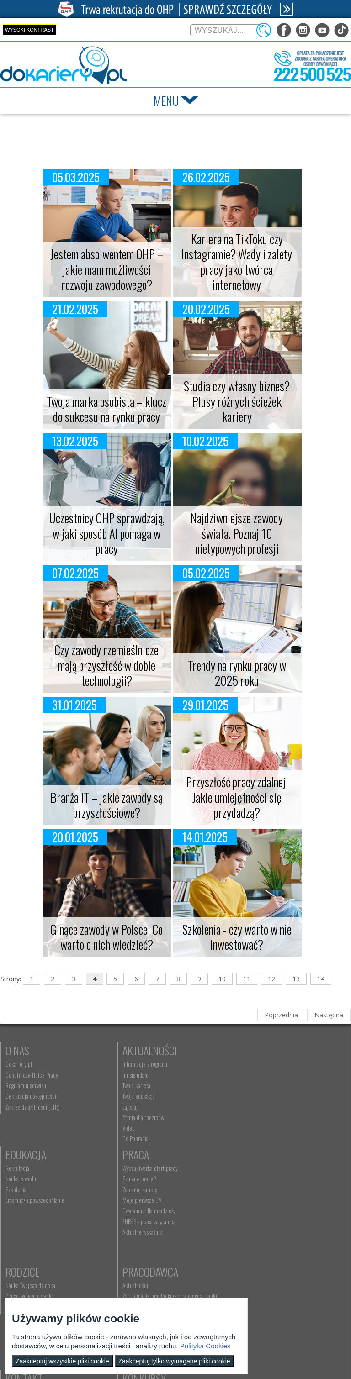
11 (246, 978)
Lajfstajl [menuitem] (126, 1106)
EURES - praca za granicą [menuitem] (31, 1234)
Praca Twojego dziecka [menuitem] (142, 1192)
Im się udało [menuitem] (131, 1074)
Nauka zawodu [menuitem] (245, 1074)
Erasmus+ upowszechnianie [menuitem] (259, 1095)
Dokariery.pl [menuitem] (18, 1063)
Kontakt (136, 1274)
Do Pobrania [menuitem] (131, 1138)
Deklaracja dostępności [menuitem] (30, 1095)
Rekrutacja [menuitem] (242, 1063)
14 (320, 978)
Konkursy (252, 1274)
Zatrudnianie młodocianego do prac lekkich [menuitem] (277, 1226)
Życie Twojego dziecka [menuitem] (142, 1202)
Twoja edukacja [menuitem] (134, 1095)
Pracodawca (258, 1167)
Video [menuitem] (124, 1127)
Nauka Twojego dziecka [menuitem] (143, 1181)
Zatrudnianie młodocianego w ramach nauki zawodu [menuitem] (277, 1195)
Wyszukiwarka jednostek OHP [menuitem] (150, 1287)
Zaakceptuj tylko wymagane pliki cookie (174, 1361)
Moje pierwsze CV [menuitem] (24, 1213)
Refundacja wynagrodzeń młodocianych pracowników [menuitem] (272, 1212)
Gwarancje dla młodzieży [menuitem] (31, 1224)
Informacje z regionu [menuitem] (140, 1063)
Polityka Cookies (205, 1346)
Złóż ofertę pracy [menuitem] (248, 1237)
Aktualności (145, 1050)
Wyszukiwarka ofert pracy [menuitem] (33, 1181)
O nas (17, 1050)
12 (271, 978)
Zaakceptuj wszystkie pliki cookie (62, 1361)
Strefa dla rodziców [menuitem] (139, 1117)
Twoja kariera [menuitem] (132, 1085)
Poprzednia (281, 1015)
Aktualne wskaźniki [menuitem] (26, 1245)
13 (296, 978)
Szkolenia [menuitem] (240, 1085)
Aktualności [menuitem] (243, 1181)
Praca (18, 1167)
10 (222, 978)
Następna (328, 1015)
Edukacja (250, 1050)
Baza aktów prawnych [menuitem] (253, 1258)
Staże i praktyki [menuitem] (247, 1247)
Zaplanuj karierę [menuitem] (22, 1202)
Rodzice (135, 1167)
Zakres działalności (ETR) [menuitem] (32, 1106)
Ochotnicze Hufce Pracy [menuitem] (31, 1074)
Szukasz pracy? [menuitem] (22, 1192)
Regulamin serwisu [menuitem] (25, 1085)
